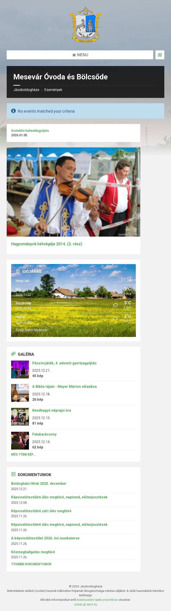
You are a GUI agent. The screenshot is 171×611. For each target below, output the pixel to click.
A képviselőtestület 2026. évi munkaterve (45, 538)
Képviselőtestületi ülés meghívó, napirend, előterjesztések (59, 497)
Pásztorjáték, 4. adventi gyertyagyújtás (64, 363)
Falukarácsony (44, 434)
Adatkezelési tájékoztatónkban (97, 599)
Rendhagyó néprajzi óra (51, 410)
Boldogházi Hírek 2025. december (38, 483)
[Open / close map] (159, 54)
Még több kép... (23, 454)
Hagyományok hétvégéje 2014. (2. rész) (46, 244)
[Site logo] (85, 41)
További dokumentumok (31, 564)
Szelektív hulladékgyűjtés (30, 130)
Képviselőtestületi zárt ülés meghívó (41, 511)
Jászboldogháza (26, 90)
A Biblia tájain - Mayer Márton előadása (64, 386)
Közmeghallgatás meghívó (33, 552)
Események (53, 90)
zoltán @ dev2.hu (85, 604)
